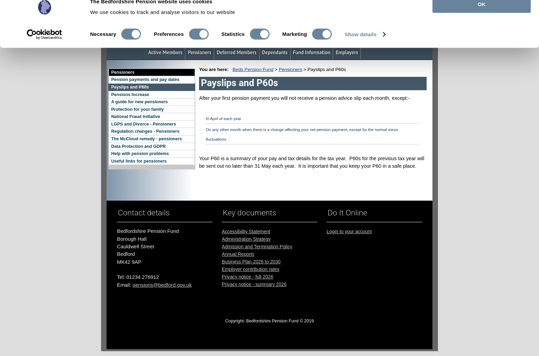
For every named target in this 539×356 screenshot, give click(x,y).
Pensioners (122, 72)
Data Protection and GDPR (138, 146)
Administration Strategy (246, 239)
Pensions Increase (130, 94)
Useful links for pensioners (138, 161)
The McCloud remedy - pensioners (146, 139)
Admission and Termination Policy (257, 246)
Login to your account (349, 231)
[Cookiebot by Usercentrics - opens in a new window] (44, 47)
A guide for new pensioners (139, 101)
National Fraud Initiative (135, 116)
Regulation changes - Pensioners (145, 131)
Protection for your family (137, 109)
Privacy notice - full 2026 (247, 277)
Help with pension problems (140, 153)
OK (482, 17)
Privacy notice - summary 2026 (254, 284)
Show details (361, 47)
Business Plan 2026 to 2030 (251, 261)
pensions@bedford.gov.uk (162, 285)
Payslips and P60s (130, 87)
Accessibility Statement (246, 231)
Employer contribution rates (250, 269)
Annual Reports (238, 254)
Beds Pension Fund (253, 69)
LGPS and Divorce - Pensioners (143, 124)
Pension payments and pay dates (145, 79)
